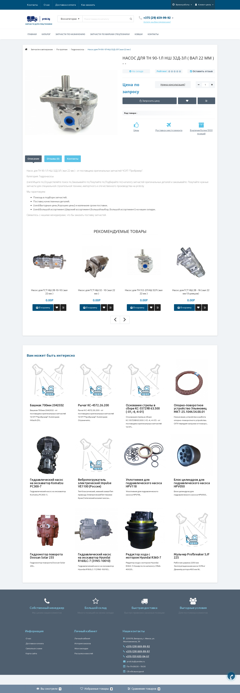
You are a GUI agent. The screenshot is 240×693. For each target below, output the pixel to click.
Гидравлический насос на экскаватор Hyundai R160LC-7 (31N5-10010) (94, 564)
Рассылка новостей (83, 663)
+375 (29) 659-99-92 (136, 656)
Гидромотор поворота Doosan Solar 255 (46, 562)
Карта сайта (31, 663)
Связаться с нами (34, 658)
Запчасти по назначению (70, 34)
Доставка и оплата (49, 4)
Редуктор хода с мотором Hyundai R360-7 (143, 562)
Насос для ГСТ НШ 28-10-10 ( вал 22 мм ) (49, 292)
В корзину (43, 307)
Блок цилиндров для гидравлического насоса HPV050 (192, 486)
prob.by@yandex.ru (134, 671)
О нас (30, 4)
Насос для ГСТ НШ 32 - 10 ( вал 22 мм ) (96, 292)
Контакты (90, 4)
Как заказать (72, 4)
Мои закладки (81, 658)
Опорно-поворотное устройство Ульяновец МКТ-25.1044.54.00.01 (190, 408)
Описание (33, 158)
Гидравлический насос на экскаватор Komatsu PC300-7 (46, 486)
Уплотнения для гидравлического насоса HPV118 (144, 486)
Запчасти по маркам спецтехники (110, 34)
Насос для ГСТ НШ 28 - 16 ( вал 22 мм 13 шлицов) (190, 292)
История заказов (82, 653)
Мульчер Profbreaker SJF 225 (192, 562)
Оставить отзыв (203, 71)
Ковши (139, 34)
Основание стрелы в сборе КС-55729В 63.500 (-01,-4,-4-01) (143, 408)
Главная (32, 34)
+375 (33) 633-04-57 (136, 666)
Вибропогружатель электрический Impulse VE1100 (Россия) (94, 486)
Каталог (46, 34)
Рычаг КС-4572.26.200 (93, 405)
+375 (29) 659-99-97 (136, 661)
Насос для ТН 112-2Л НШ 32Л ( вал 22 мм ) (143, 292)
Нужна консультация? (172, 84)
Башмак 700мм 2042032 (47, 405)
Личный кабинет (82, 648)
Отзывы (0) (53, 158)
